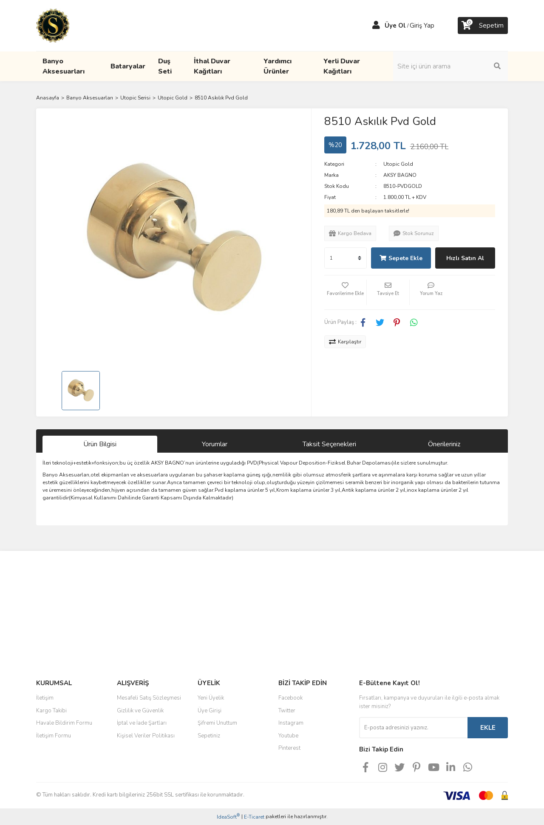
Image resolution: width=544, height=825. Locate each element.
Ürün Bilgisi (99, 444)
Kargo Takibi (51, 710)
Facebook (290, 698)
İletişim (45, 698)
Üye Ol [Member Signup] (395, 25)
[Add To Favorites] (345, 292)
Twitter (286, 710)
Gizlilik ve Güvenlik (140, 710)
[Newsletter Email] (413, 727)
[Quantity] (345, 258)
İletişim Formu (53, 736)
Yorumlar (214, 444)
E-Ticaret (254, 817)
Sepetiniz (209, 736)
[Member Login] (376, 25)
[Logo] (52, 25)
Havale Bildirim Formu (64, 723)
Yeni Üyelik (211, 698)
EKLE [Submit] (488, 727)
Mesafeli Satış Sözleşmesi (149, 698)
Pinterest (289, 748)
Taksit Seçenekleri (329, 444)
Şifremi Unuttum (217, 723)
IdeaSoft (228, 816)
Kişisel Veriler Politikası (146, 736)
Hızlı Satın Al (465, 258)
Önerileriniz (444, 444)
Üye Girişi (209, 710)
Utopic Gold (398, 164)
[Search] (450, 66)
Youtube (288, 736)
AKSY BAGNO (399, 175)
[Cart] (483, 25)
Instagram (290, 723)
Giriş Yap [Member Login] (422, 25)
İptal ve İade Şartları (142, 723)
